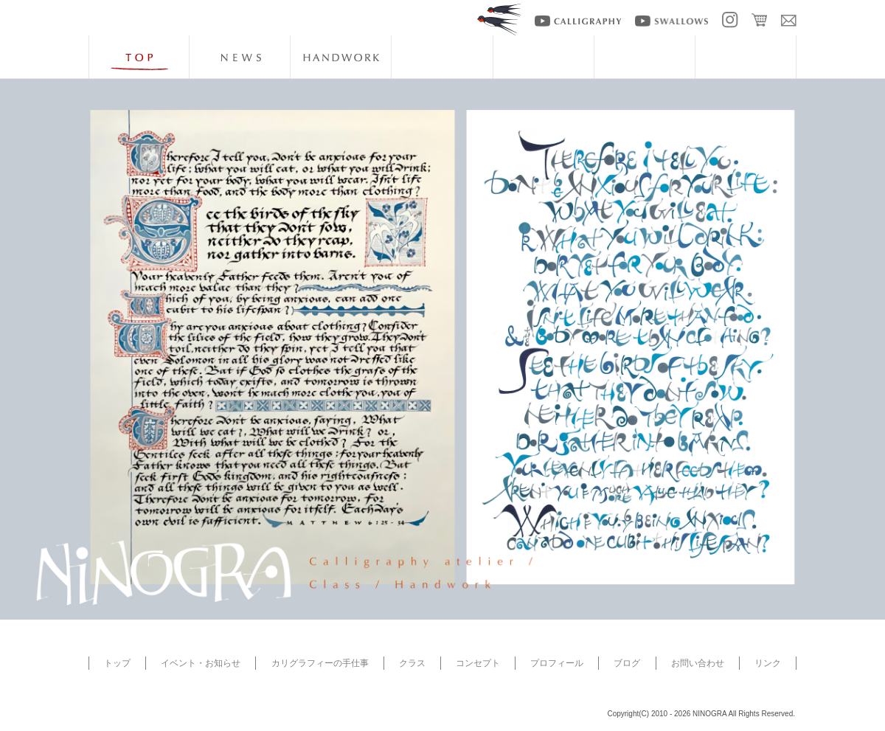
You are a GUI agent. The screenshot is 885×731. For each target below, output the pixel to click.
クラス (412, 663)
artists (644, 56)
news (240, 56)
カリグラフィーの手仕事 (320, 663)
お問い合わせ (697, 663)
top (138, 56)
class (442, 56)
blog (745, 56)
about (543, 56)
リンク (767, 663)
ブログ (627, 663)
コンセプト (478, 663)
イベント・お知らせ (200, 663)
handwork (341, 56)
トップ (117, 663)
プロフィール (556, 663)
